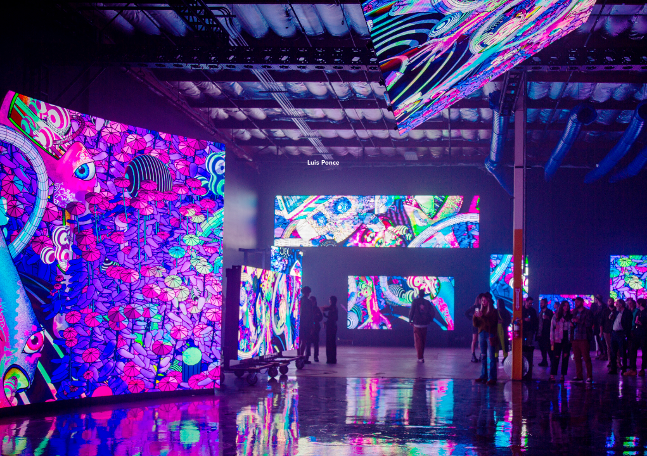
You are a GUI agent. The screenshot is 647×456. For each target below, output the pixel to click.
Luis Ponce (323, 162)
